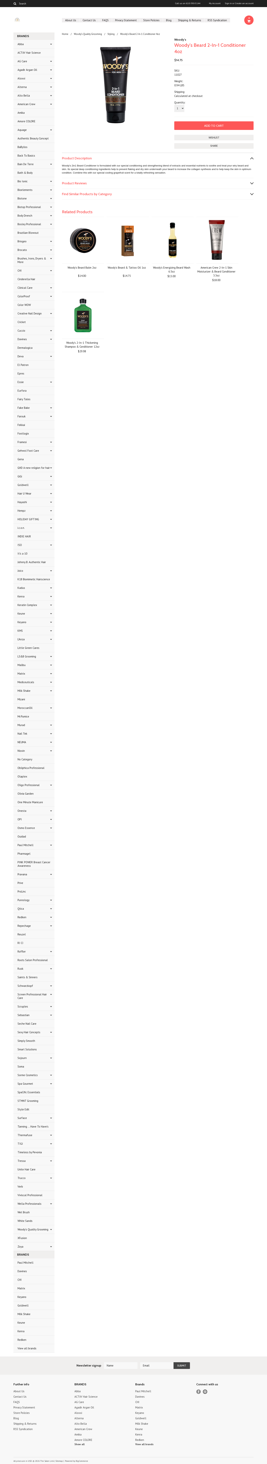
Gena (21, 459)
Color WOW (24, 305)
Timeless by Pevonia (30, 1152)
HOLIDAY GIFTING (28, 519)
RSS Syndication (217, 20)
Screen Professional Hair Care (32, 996)
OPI (20, 819)
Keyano (22, 622)
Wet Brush (24, 1212)
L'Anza (21, 639)
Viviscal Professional (30, 1195)
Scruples (23, 1006)
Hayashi (22, 502)
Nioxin (21, 751)
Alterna (22, 87)
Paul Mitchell (25, 845)
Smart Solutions (27, 1049)
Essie (21, 382)
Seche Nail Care (27, 1023)
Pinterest (205, 1391)
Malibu (22, 665)
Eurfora (22, 390)
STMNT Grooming (28, 1101)
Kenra (21, 596)
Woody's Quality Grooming (33, 1229)
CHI (20, 270)
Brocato (22, 250)
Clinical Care (25, 287)
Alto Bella (24, 95)
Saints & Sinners (28, 977)
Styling (111, 34)
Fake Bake (24, 408)
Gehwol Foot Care (28, 450)
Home (65, 34)
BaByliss (22, 147)
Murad (21, 725)
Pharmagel (24, 853)
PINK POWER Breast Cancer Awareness (34, 864)
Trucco (22, 1178)
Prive (20, 883)
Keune (21, 613)
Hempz (22, 510)
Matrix (21, 673)
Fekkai (21, 425)
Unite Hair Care (26, 1169)
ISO (20, 545)
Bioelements (25, 190)
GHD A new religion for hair (34, 468)
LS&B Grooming (27, 656)
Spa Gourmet (25, 1083)
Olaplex (22, 776)
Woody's (180, 39)
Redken (22, 917)
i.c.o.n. (21, 528)
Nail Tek (22, 733)
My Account (215, 3)
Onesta (22, 811)
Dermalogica (25, 348)
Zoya (20, 1246)
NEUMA (22, 742)
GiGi (20, 476)
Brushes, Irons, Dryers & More (32, 260)
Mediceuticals (26, 682)
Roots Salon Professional (33, 960)
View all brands (27, 1348)
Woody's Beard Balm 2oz (82, 267)
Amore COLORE (26, 121)
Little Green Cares (28, 648)
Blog (168, 20)
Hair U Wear (24, 493)
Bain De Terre (26, 164)
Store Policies (151, 20)
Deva (21, 356)
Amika (21, 112)
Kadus (21, 588)
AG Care (22, 61)
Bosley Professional (29, 224)
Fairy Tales (24, 399)
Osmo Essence (26, 828)
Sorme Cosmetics (28, 1075)
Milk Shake (24, 690)
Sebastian (23, 1015)
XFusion (22, 1238)
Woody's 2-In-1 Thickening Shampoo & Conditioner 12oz (82, 344)
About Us (70, 20)
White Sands (25, 1221)
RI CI (20, 943)
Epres (21, 373)
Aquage (22, 130)
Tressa (22, 1161)
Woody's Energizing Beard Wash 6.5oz (171, 269)
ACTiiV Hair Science (29, 52)
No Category (25, 759)
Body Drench (25, 215)
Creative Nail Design (30, 313)
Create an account (244, 3)
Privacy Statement (126, 20)
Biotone (22, 198)
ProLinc (22, 891)
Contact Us (89, 20)
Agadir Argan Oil (27, 70)
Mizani (21, 699)
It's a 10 (22, 553)
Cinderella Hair (26, 279)
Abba (21, 44)
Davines (22, 339)
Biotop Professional (29, 207)
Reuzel (22, 934)
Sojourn (22, 1058)
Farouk (22, 416)
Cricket (22, 322)
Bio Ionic (23, 181)
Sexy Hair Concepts (29, 1032)
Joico (20, 570)
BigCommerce (82, 1461)
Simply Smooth (26, 1041)
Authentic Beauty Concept (33, 138)
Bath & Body (25, 172)
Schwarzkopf (25, 986)
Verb (20, 1186)
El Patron (23, 365)
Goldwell (23, 485)
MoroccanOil (25, 708)
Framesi (22, 442)
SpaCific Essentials (29, 1092)
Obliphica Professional (31, 768)
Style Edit (23, 1109)
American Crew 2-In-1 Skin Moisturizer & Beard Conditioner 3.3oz (216, 271)
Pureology (23, 900)
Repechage (24, 926)
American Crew (26, 104)
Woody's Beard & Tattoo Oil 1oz (127, 267)
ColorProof (24, 296)
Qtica (21, 908)
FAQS (105, 20)
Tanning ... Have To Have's (33, 1126)
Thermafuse (25, 1135)
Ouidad (22, 836)
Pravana (22, 874)
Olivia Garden (26, 793)
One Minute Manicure (30, 802)
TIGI (20, 1143)
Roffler (22, 951)
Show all (79, 1444)
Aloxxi (21, 78)
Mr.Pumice (23, 716)
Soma (21, 1066)
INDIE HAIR (24, 536)
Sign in (228, 3)
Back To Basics (26, 155)
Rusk (20, 968)
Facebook (198, 1391)
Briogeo (22, 241)
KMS (20, 630)
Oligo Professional (29, 785)
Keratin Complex (27, 605)
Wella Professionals (29, 1203)
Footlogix (23, 433)
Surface (22, 1118)
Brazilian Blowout (28, 232)
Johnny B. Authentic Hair (32, 562)
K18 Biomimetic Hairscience (34, 579)
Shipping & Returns (189, 20)
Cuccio (21, 330)
